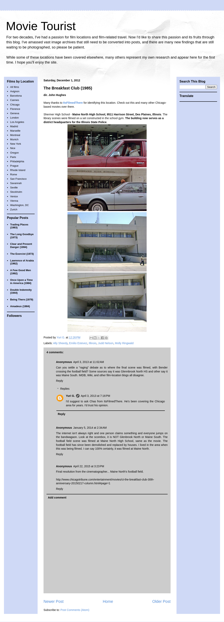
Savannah (16, 183)
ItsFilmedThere (113, 401)
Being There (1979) (21, 299)
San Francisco (18, 178)
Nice (12, 148)
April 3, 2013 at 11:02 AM (88, 362)
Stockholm (16, 191)
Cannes (14, 100)
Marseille (15, 130)
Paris (13, 157)
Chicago (15, 104)
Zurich (13, 209)
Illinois (93, 343)
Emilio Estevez (78, 343)
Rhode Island (17, 170)
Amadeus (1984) (20, 306)
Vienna (14, 200)
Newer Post (54, 601)
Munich (14, 139)
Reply (59, 380)
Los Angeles (17, 122)
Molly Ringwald (124, 343)
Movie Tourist (41, 26)
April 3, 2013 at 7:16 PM (95, 395)
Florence (15, 108)
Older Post (161, 601)
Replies (64, 388)
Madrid (14, 126)
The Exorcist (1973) (22, 253)
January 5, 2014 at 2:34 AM (90, 427)
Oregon (14, 152)
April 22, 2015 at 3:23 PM (88, 466)
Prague (14, 165)
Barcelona (16, 95)
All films (14, 86)
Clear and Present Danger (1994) (21, 245)
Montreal (15, 135)
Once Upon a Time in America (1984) (21, 281)
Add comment (57, 497)
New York (15, 143)
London (14, 117)
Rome (13, 174)
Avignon (14, 91)
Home (108, 601)
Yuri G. (70, 395)
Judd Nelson (105, 343)
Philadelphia (17, 161)
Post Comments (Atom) (75, 610)
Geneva (14, 113)
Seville (14, 187)
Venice (14, 196)
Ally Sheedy (60, 343)
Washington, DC (19, 205)
